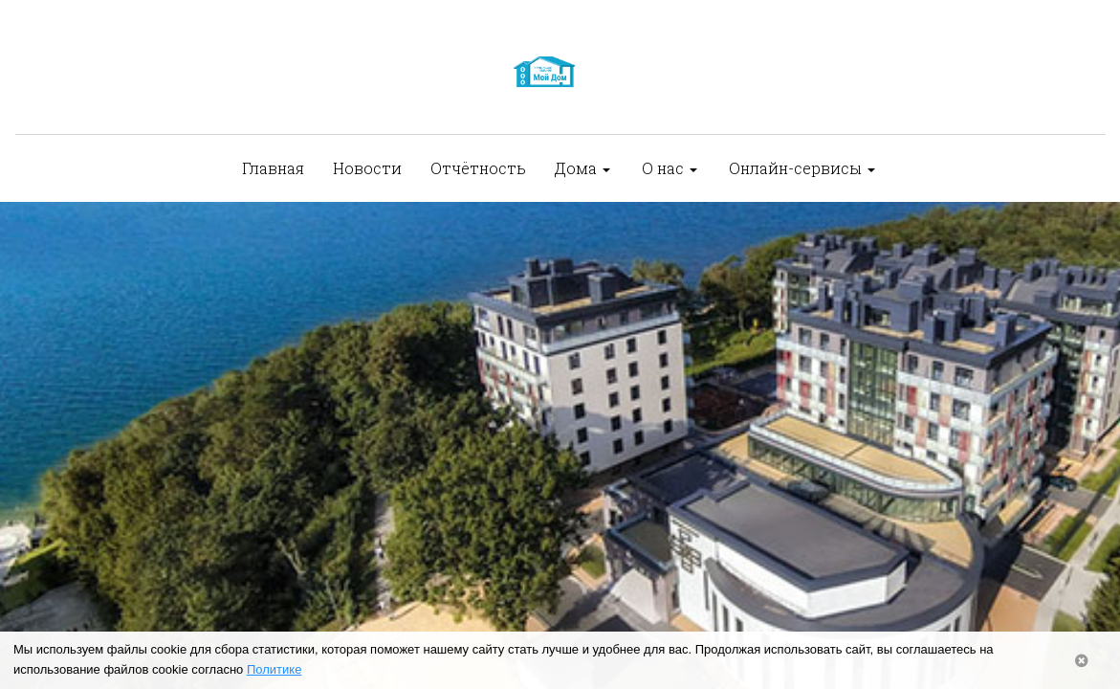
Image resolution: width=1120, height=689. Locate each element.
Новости (367, 168)
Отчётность (478, 168)
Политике (274, 669)
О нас (669, 168)
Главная (273, 168)
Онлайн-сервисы (802, 168)
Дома (582, 168)
